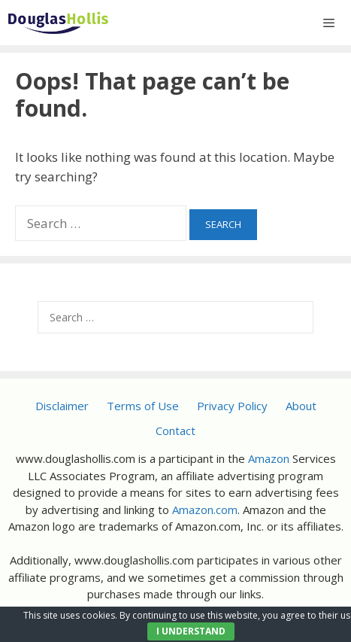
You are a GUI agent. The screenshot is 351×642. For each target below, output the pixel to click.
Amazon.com (205, 509)
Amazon (268, 458)
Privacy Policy (232, 405)
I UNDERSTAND (190, 631)
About (301, 405)
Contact (175, 430)
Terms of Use (143, 405)
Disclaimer (62, 405)
